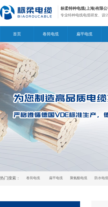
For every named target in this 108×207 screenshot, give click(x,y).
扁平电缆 (84, 34)
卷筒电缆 (51, 34)
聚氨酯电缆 (78, 178)
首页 (17, 34)
